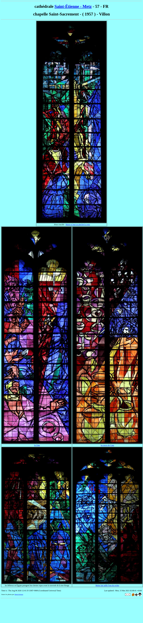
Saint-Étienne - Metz (73, 6)
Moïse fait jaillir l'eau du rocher (107, 585)
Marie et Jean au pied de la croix (78, 225)
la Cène (37, 445)
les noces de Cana (107, 445)
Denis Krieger (19, 594)
